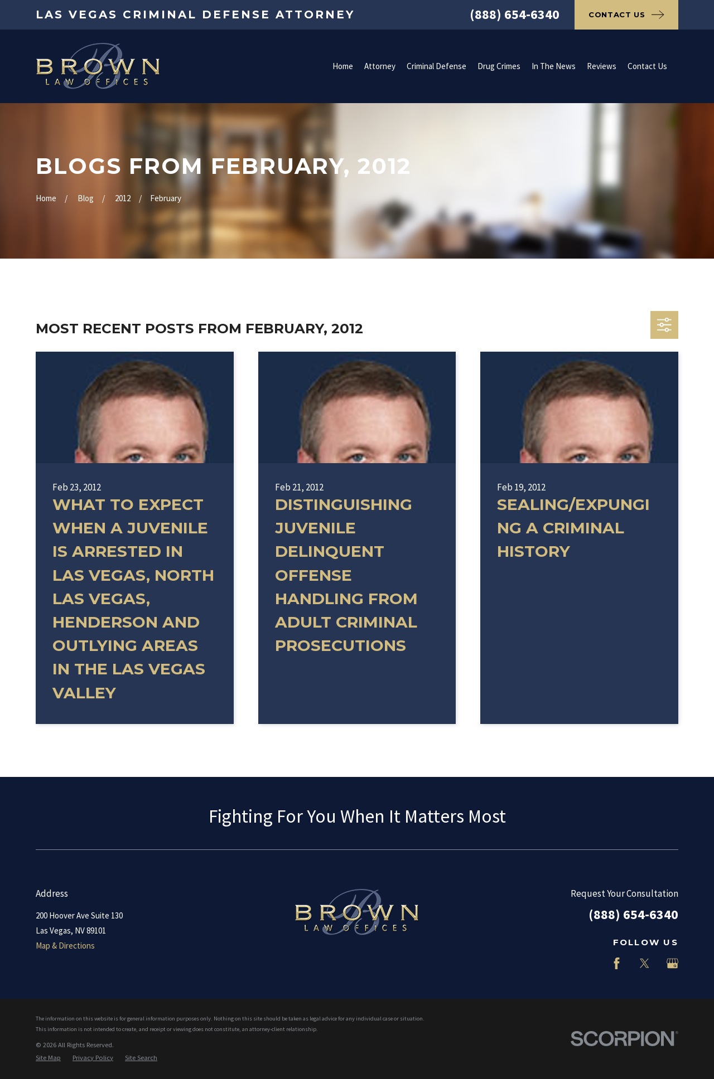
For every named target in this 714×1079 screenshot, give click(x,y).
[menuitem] (48, 1058)
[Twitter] (644, 963)
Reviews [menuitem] (601, 66)
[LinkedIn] (589, 963)
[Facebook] (617, 963)
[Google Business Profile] (672, 963)
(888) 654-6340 (514, 14)
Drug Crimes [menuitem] (498, 66)
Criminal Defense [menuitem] (436, 66)
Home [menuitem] (342, 66)
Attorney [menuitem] (379, 66)
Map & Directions (65, 945)
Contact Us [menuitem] (647, 66)
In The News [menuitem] (554, 66)
